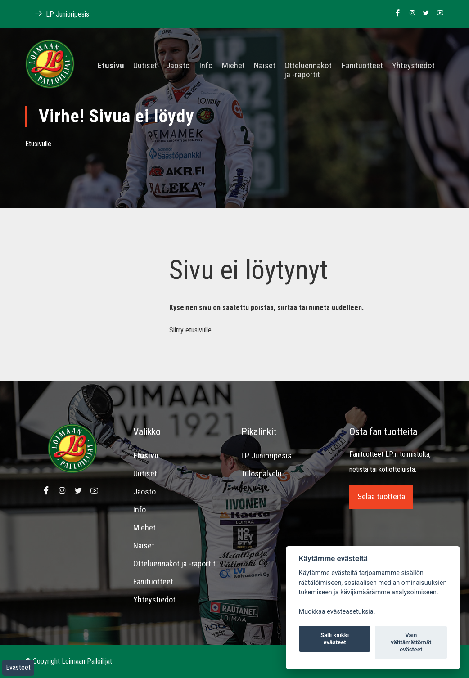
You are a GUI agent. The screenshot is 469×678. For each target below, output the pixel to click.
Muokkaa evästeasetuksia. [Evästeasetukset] (337, 611)
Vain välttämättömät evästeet (411, 642)
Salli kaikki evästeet (334, 639)
